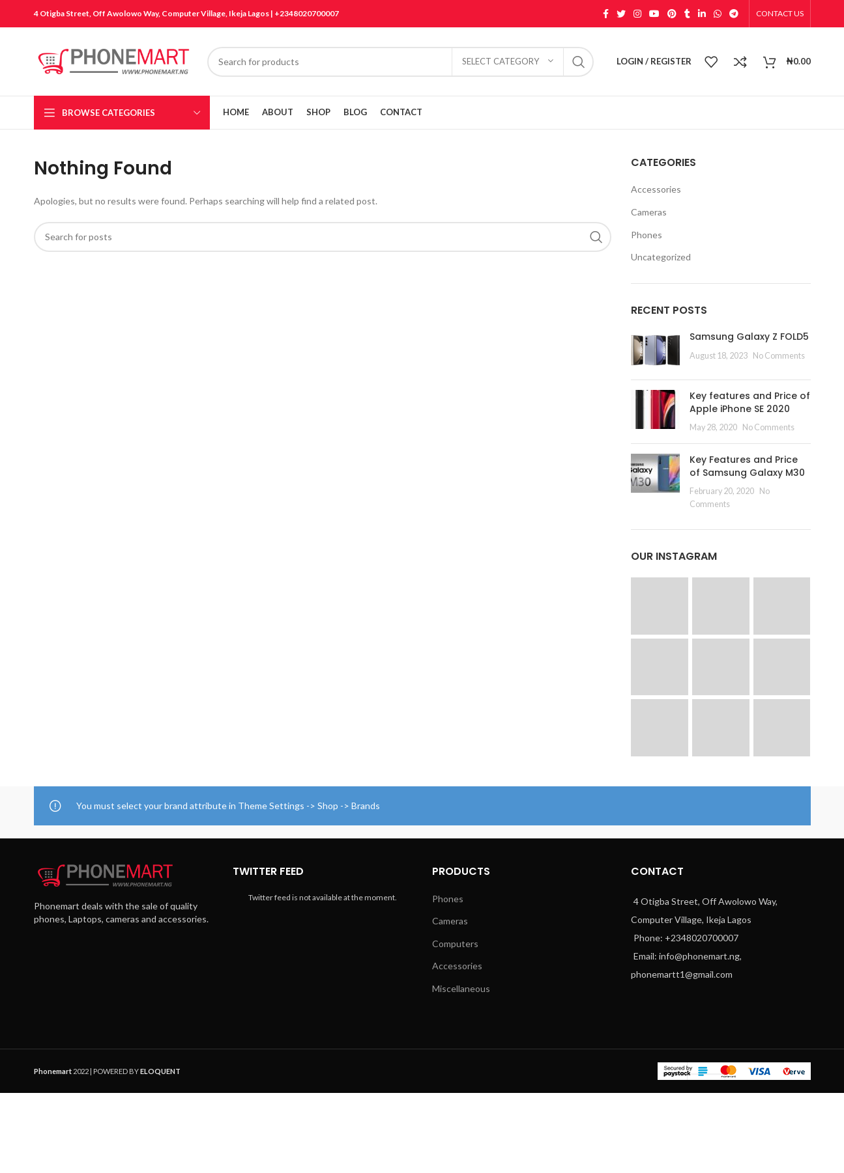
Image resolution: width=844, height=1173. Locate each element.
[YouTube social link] (654, 13)
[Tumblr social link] (687, 13)
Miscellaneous (461, 988)
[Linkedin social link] (702, 13)
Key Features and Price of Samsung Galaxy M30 (747, 466)
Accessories (656, 189)
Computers (455, 943)
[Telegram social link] (733, 13)
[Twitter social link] (621, 13)
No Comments (779, 356)
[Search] (400, 62)
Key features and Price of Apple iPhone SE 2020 (750, 402)
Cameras (649, 211)
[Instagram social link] (637, 13)
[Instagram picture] (659, 606)
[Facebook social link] (606, 13)
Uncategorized (661, 256)
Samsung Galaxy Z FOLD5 (749, 336)
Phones (646, 234)
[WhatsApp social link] (717, 13)
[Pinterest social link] (671, 13)
